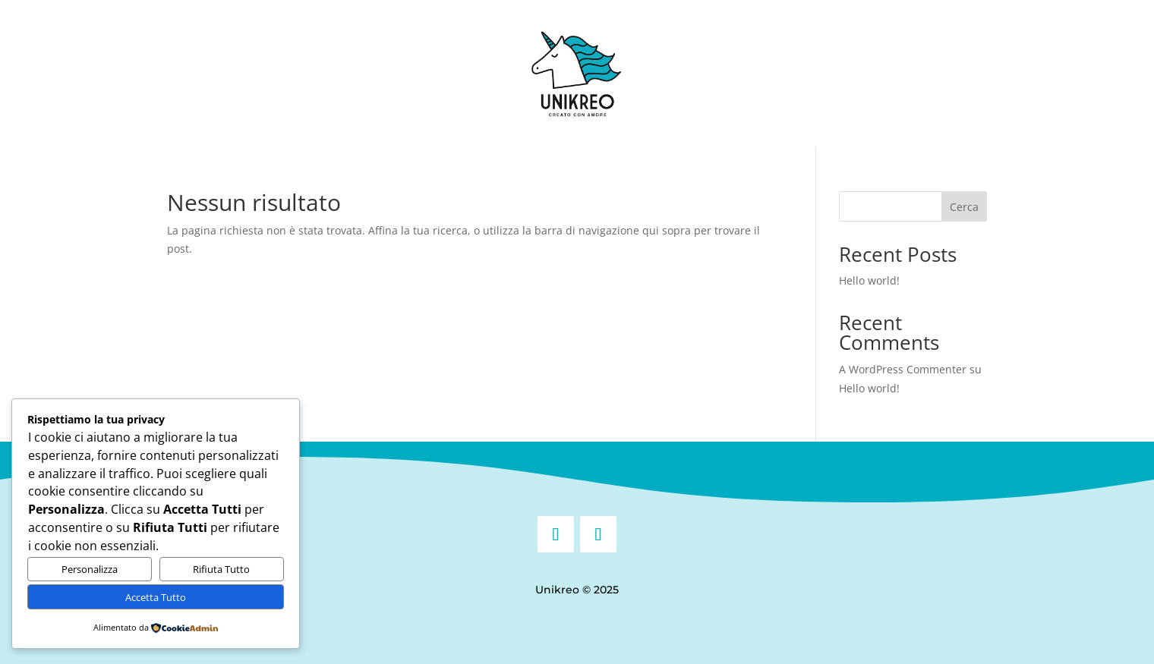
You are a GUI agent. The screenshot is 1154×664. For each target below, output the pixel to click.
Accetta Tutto (155, 597)
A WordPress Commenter (902, 369)
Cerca (964, 207)
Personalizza (89, 569)
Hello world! (869, 280)
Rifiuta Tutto (221, 569)
